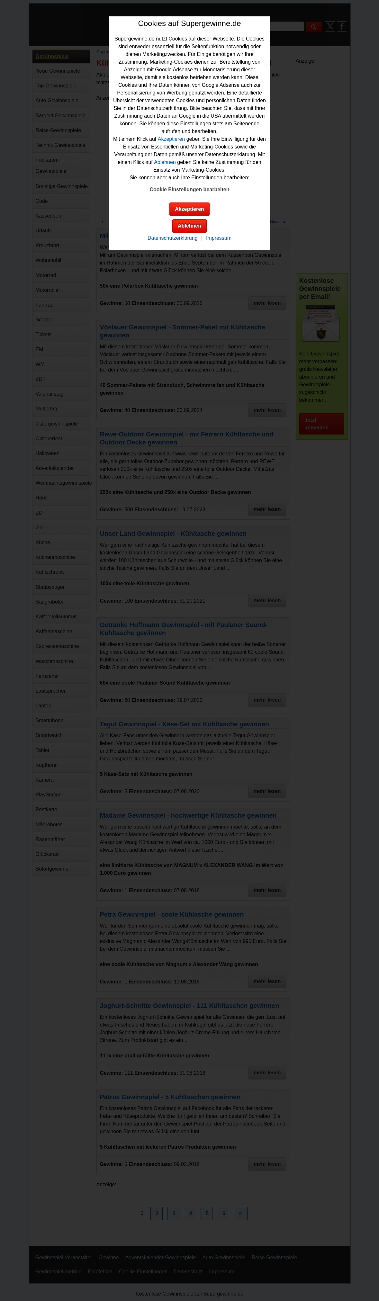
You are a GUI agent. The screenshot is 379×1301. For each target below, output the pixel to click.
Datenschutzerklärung (173, 238)
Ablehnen (165, 162)
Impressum (218, 238)
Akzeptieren (171, 139)
